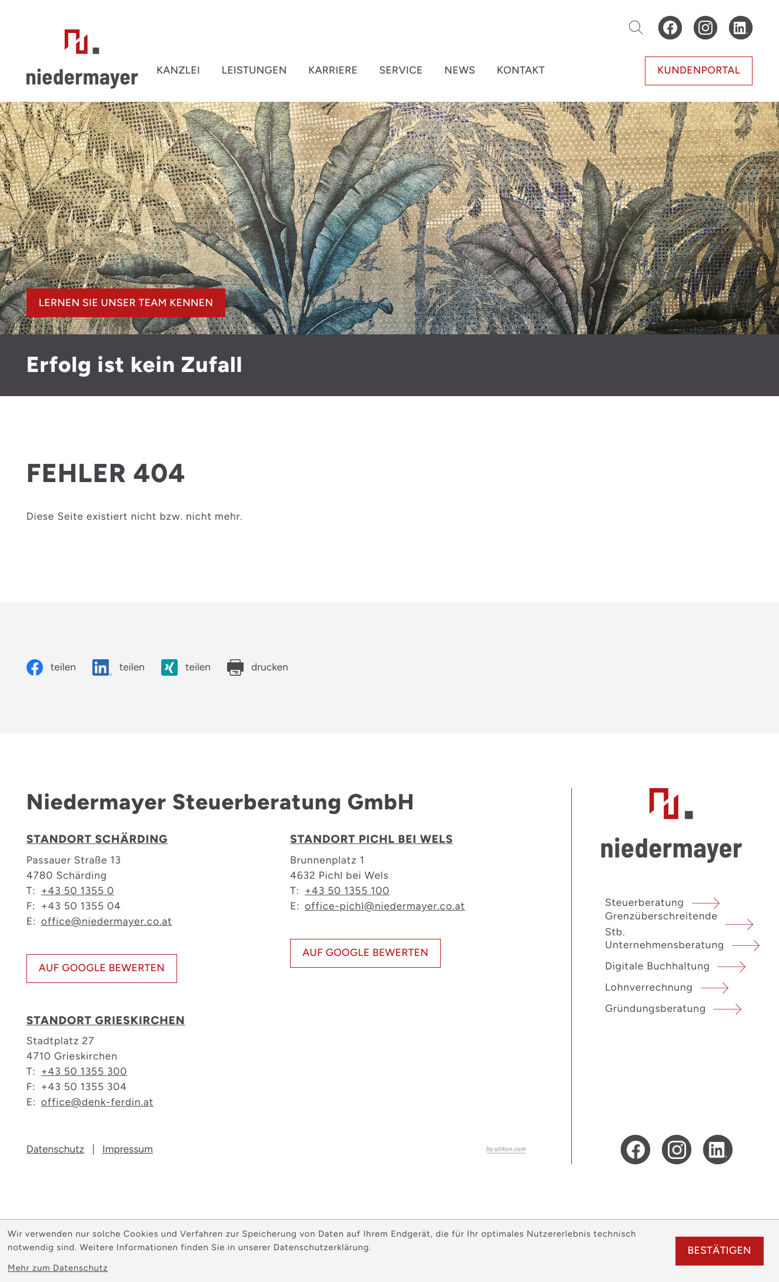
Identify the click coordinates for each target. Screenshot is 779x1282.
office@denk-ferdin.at (97, 1101)
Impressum (127, 1149)
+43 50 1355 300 (84, 1071)
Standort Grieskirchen (105, 1020)
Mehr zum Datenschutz (58, 1268)
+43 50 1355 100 (347, 890)
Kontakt (521, 70)
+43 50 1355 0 (77, 890)
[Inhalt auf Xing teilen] (186, 667)
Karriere (333, 70)
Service (400, 70)
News (459, 70)
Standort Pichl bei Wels (371, 839)
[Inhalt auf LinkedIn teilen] (118, 667)
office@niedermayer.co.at (106, 921)
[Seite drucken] (257, 667)
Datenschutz (55, 1149)
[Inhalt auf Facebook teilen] (51, 667)
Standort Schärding (97, 839)
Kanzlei (178, 70)
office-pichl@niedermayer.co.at (385, 905)
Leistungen (254, 70)
